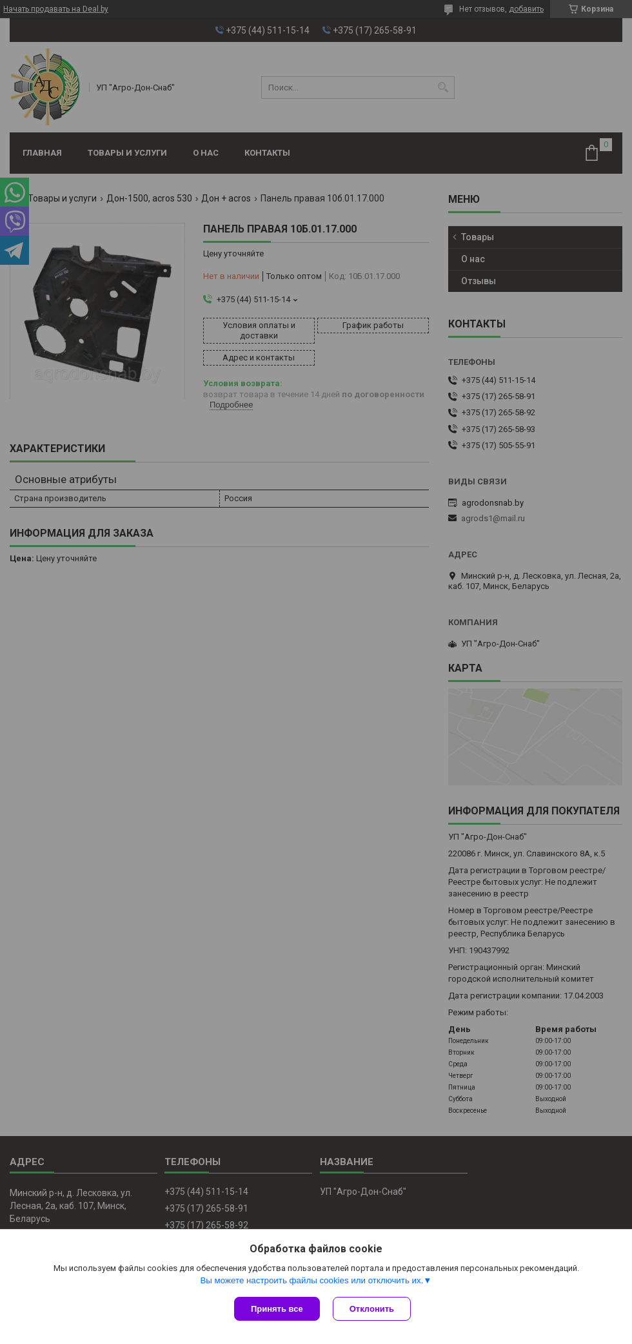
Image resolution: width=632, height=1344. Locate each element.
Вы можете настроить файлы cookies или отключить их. (311, 1280)
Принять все (277, 1309)
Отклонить (372, 1309)
